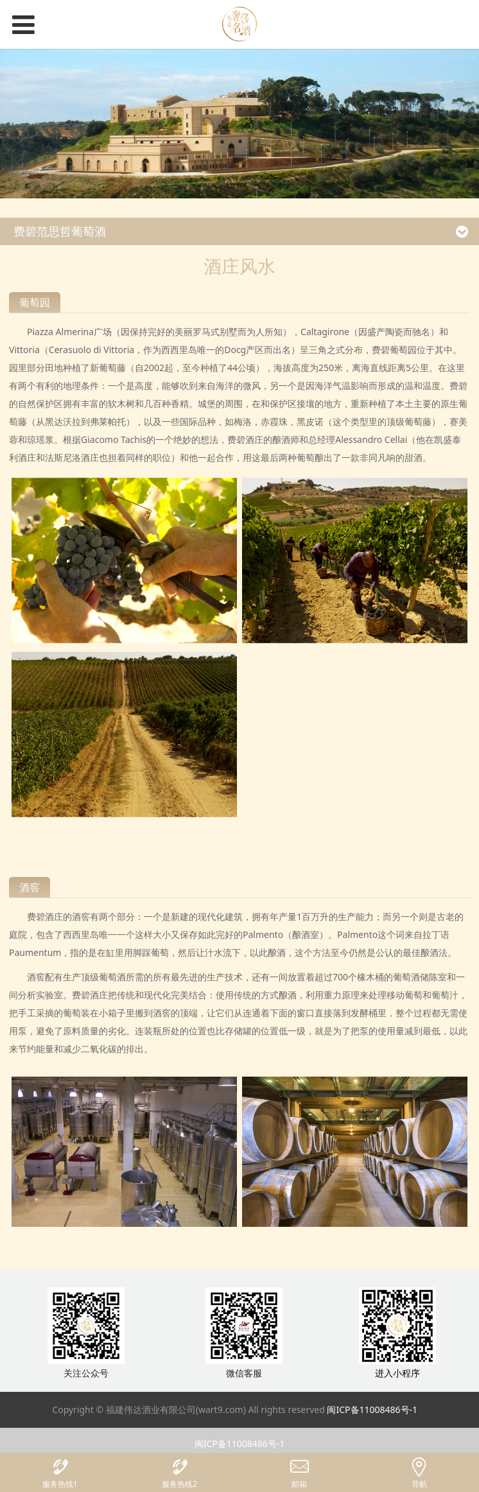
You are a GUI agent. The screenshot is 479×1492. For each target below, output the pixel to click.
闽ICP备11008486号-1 (372, 1409)
